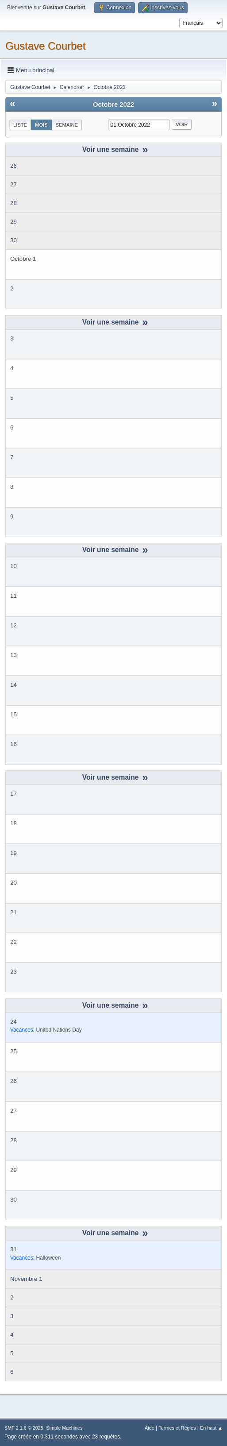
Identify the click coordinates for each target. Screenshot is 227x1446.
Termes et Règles (177, 1428)
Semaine (67, 125)
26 (13, 165)
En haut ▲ (211, 1428)
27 (13, 184)
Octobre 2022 (113, 104)
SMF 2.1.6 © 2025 (23, 1428)
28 (13, 203)
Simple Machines (64, 1428)
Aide (149, 1428)
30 (13, 240)
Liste (20, 125)
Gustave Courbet (45, 46)
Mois (41, 125)
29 (13, 221)
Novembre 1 (26, 1279)
